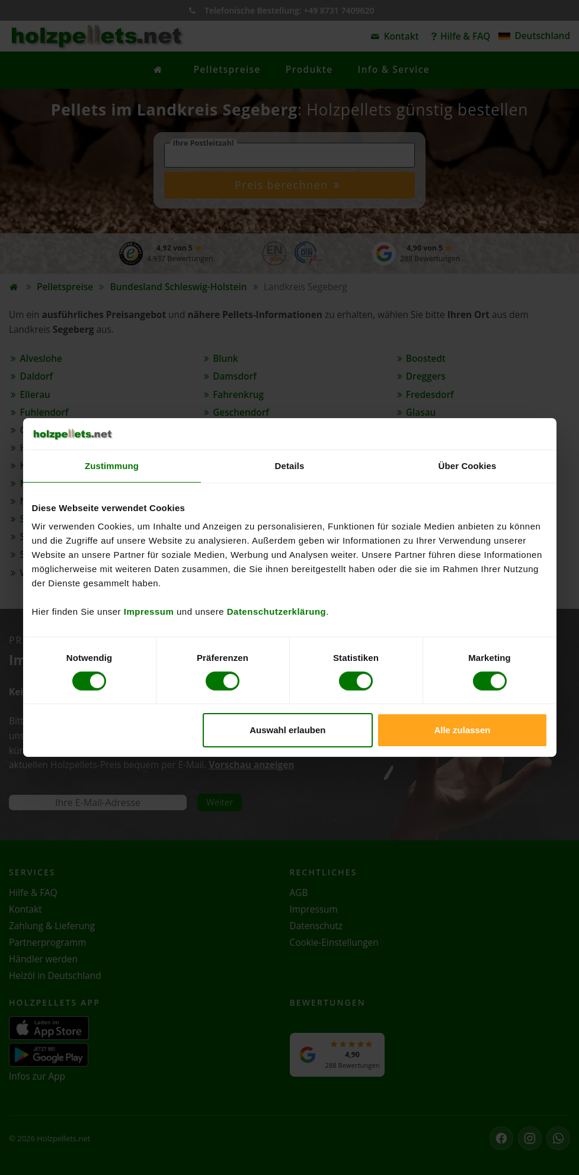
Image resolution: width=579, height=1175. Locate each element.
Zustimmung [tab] (112, 465)
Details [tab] (290, 465)
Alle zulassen (462, 730)
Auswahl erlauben (287, 730)
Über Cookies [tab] (468, 465)
